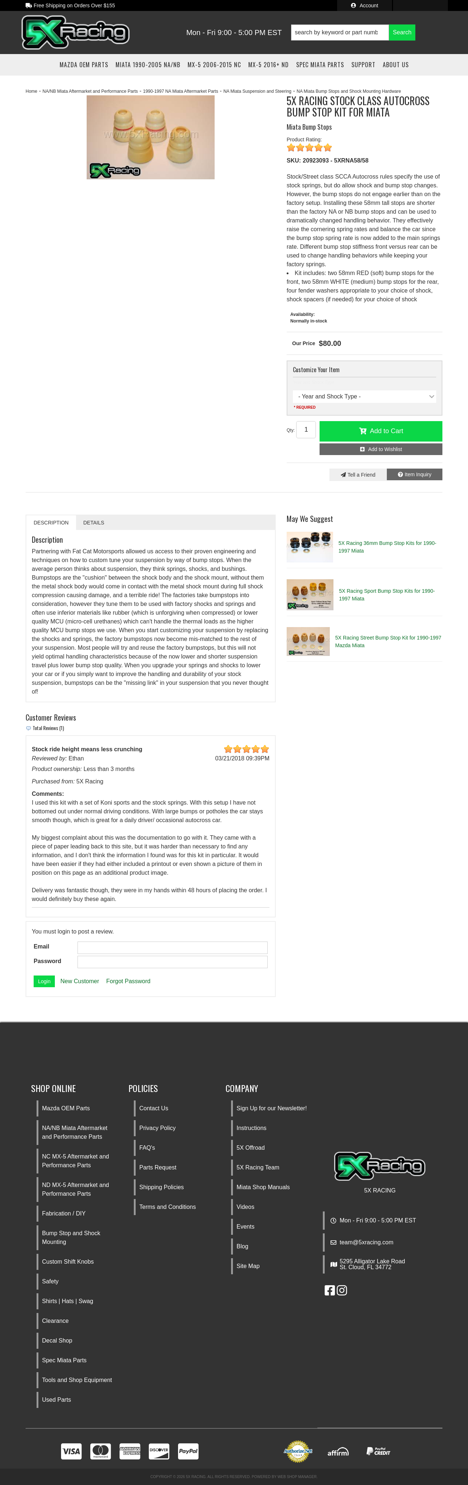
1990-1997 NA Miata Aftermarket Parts (180, 91)
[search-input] (340, 32)
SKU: (294, 160)
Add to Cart (386, 431)
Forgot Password (128, 981)
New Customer (79, 981)
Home (31, 91)
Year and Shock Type (313, 382)
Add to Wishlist (385, 449)
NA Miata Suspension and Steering (257, 91)
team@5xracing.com (366, 1242)
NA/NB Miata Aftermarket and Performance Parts (90, 91)
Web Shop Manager (297, 1477)
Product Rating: (304, 139)
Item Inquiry (418, 474)
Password (47, 961)
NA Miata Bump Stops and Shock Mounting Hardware (349, 91)
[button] (353, 32)
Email (41, 946)
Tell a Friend (361, 475)
